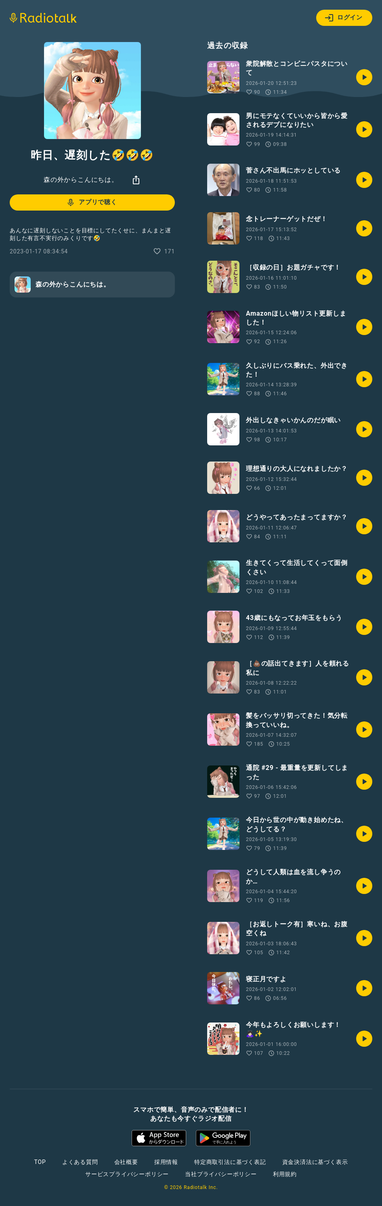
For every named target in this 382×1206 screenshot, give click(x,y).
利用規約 (285, 1174)
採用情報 (166, 1162)
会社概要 (126, 1162)
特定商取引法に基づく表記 (230, 1162)
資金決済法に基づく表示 (315, 1162)
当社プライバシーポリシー (221, 1174)
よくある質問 (80, 1162)
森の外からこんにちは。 (81, 179)
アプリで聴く (91, 202)
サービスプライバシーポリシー (127, 1174)
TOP (40, 1162)
